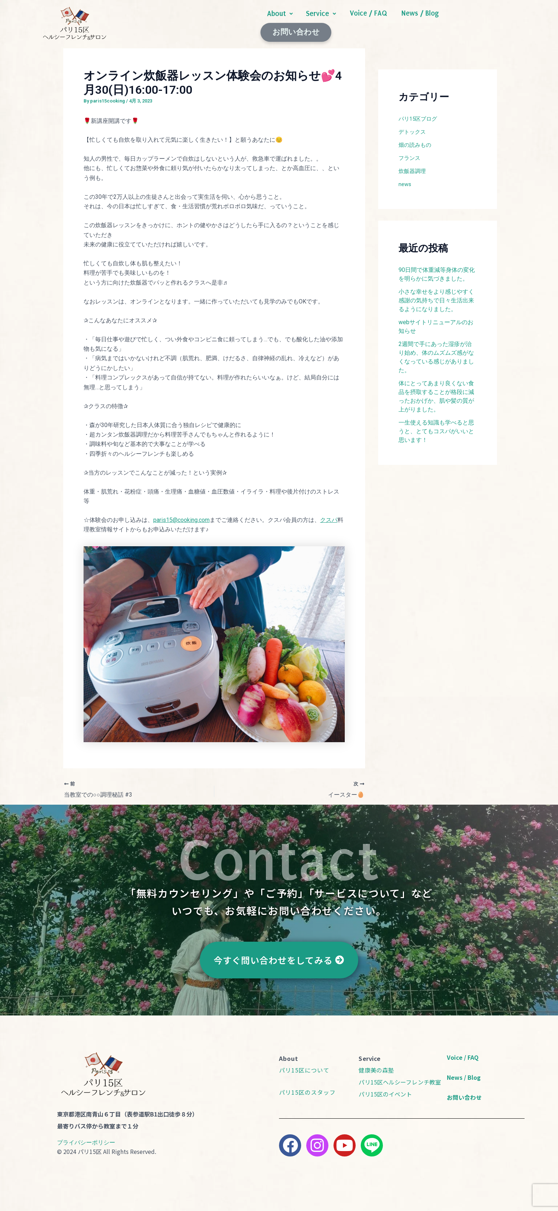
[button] (279, 20)
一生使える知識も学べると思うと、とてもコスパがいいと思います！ (436, 427)
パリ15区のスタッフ (307, 1088)
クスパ (328, 515)
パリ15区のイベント (385, 1089)
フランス (410, 153)
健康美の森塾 (376, 1066)
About (280, 20)
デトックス (413, 127)
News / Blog (419, 20)
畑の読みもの (416, 140)
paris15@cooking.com (181, 515)
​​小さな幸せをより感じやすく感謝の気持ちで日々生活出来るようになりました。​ (436, 296)
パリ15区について (304, 1066)
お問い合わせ (480, 21)
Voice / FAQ (368, 20)
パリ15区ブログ (419, 114)
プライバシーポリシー (86, 1138)
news (405, 180)
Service (321, 20)
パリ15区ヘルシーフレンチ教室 (400, 1078)
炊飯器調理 (413, 167)
